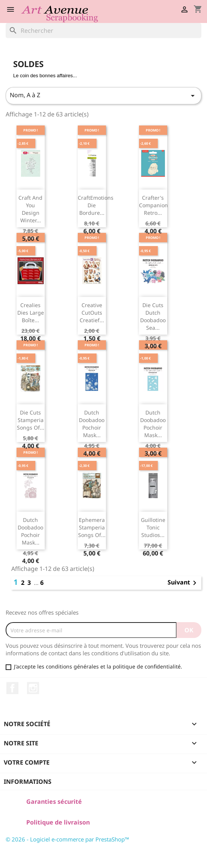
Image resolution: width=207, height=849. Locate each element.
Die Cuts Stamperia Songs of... (30, 420)
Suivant (183, 582)
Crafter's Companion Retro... (153, 205)
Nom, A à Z (103, 95)
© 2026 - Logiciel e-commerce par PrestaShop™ (67, 839)
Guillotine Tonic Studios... (153, 527)
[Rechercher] (103, 30)
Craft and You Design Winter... (30, 208)
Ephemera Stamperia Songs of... (92, 527)
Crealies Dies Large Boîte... (30, 312)
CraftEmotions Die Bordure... (95, 205)
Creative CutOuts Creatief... (92, 312)
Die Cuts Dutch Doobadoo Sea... (153, 316)
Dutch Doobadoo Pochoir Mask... (91, 423)
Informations (27, 781)
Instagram (33, 688)
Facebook (12, 688)
